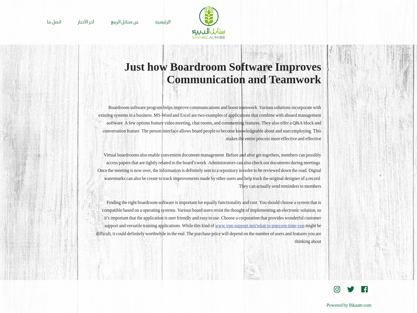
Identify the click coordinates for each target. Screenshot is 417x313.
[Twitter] (351, 289)
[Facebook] (364, 289)
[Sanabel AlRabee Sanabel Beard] (208, 22)
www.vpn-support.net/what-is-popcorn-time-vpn (259, 226)
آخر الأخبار (86, 22)
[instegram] (337, 289)
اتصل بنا (54, 22)
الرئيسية (163, 22)
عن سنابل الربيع (125, 22)
